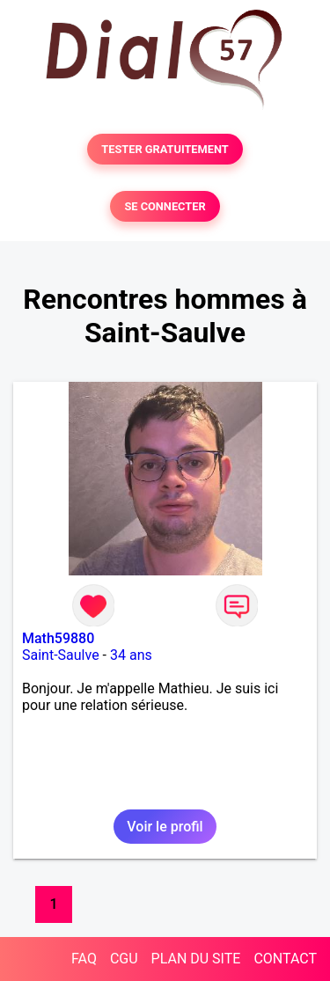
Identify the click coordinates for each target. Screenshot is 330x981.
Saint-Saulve (60, 655)
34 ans (131, 655)
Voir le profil (164, 826)
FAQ (84, 958)
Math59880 (58, 638)
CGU (124, 958)
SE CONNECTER (164, 206)
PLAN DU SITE (196, 958)
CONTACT (285, 958)
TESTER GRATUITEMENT (165, 149)
